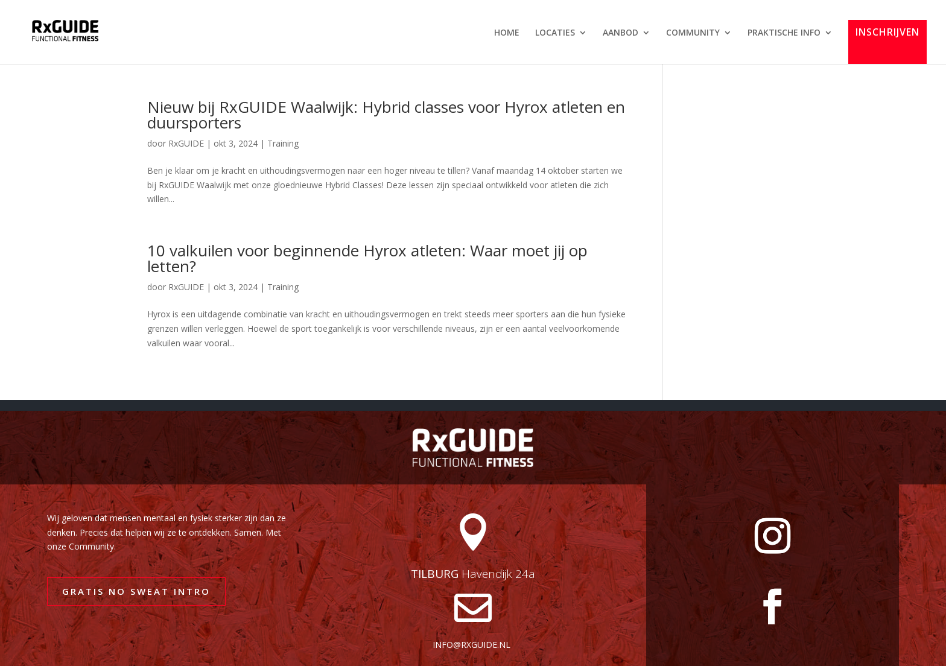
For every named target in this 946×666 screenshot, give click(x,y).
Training (283, 143)
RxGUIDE (186, 143)
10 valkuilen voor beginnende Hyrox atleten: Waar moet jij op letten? (367, 258)
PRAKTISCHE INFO (784, 33)
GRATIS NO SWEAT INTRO (136, 591)
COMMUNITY (693, 33)
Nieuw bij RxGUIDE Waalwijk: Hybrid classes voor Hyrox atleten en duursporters (386, 114)
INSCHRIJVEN (887, 33)
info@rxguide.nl (471, 644)
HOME (506, 33)
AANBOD (620, 33)
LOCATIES (555, 33)
